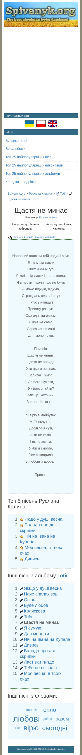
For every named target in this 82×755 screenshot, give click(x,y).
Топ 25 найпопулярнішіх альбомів (32, 173)
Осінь (29, 599)
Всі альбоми (15, 149)
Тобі (63, 193)
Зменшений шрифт (45, 237)
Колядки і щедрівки (20, 182)
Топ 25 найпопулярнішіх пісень (30, 157)
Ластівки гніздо (39, 662)
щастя (31, 710)
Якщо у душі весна (44, 519)
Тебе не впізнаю (40, 667)
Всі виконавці (16, 140)
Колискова (34, 611)
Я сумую (32, 628)
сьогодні (54, 727)
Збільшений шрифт (23, 237)
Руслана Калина (40, 193)
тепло (48, 710)
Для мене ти (36, 633)
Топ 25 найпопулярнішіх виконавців (34, 165)
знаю (17, 728)
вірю (31, 728)
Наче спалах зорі (41, 594)
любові (26, 718)
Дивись (32, 558)
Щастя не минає (19, 199)
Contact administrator (54, 749)
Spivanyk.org (16, 193)
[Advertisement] (41, 70)
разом (62, 719)
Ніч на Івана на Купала (47, 639)
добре (47, 719)
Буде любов (36, 605)
